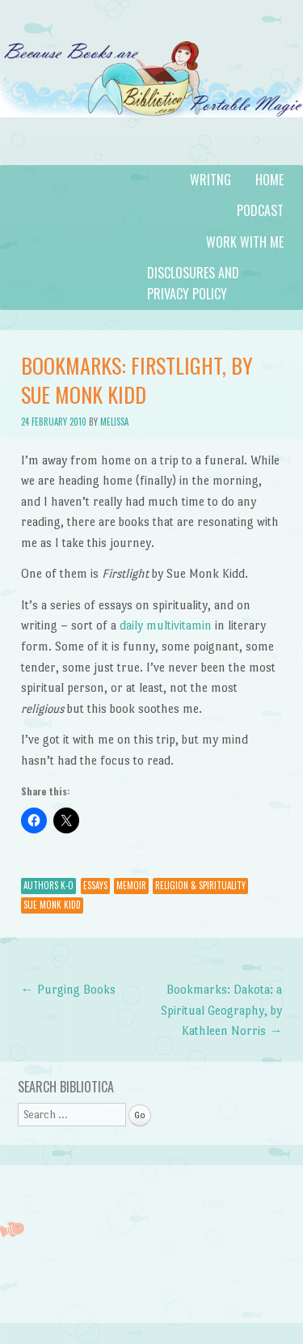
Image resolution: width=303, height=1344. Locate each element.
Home (269, 179)
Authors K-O (48, 885)
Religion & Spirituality (200, 885)
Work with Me (245, 242)
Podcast (260, 210)
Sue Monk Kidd (52, 904)
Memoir (131, 885)
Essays (95, 885)
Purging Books (68, 989)
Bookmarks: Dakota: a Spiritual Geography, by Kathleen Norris (221, 1009)
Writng (210, 179)
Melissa (114, 421)
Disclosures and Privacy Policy (193, 283)
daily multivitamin (166, 625)
